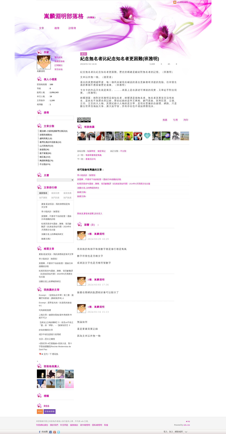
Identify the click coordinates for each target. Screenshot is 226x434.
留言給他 (59, 69)
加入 (171, 431)
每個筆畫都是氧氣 (94, 155)
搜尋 (71, 118)
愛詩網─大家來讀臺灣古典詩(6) (53, 131)
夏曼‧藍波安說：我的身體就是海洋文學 (55, 205)
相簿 (56, 28)
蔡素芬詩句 (91, 159)
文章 (41, 28)
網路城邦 (179, 431)
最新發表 (43, 193)
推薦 (165, 120)
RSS (40, 411)
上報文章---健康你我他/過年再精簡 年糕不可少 (55, 316)
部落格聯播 (50, 411)
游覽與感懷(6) (46, 135)
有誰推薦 (89, 127)
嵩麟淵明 (41, 71)
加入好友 (59, 57)
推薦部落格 (60, 61)
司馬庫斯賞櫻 (45, 310)
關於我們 (54, 425)
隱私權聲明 (97, 425)
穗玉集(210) (45, 157)
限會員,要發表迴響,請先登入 (89, 213)
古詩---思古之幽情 (47, 339)
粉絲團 (45, 431)
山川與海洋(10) (46, 146)
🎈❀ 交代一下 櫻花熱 (48, 354)
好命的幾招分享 (46, 330)
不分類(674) (45, 164)
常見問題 (64, 425)
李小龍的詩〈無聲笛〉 (87, 175)
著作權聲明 (85, 425)
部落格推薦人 (51, 366)
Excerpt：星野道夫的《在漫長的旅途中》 (55, 304)
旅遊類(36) (44, 149)
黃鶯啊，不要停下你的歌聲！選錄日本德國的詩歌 (99, 179)
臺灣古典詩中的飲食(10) (50, 142)
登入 (166, 431)
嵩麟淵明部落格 (64, 16)
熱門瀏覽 (43, 198)
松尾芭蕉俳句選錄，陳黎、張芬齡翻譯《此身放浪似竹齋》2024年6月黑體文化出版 (113, 184)
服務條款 (74, 425)
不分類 (123, 151)
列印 (186, 120)
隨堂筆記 (102, 151)
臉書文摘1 (81, 196)
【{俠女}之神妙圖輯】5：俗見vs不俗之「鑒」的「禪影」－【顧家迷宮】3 (56, 324)
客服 (106, 425)
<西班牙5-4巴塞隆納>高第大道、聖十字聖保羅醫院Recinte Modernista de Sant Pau (55, 346)
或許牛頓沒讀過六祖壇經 (50, 334)
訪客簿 (72, 28)
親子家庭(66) (45, 153)
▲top (188, 421)
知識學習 (91, 151)
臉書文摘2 (81, 192)
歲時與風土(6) (46, 138)
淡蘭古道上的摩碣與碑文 (88, 188)
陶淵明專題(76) (46, 160)
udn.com (186, 425)
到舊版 (91, 17)
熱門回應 (55, 198)
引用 (175, 120)
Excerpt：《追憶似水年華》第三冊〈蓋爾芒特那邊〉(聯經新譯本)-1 (56, 296)
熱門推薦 (67, 198)
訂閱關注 (59, 65)
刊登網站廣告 (42, 425)
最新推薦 (67, 193)
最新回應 (55, 193)
